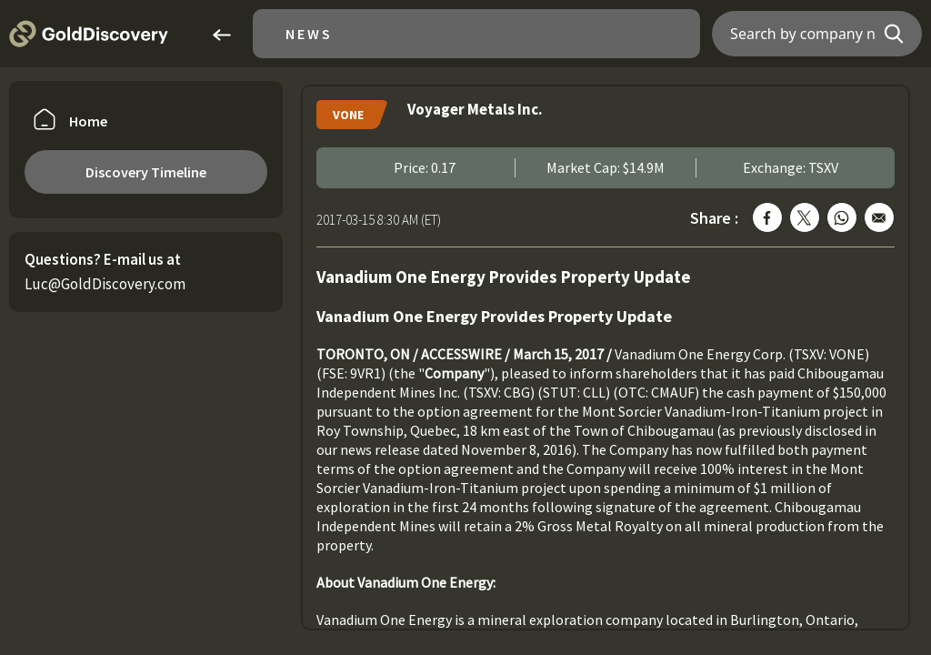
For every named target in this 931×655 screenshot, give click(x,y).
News (309, 34)
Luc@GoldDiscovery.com (105, 284)
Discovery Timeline (145, 172)
